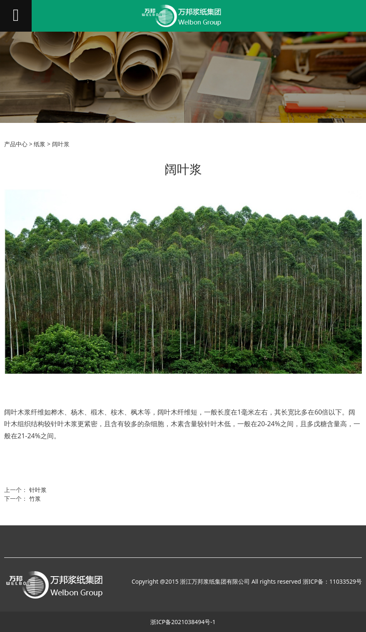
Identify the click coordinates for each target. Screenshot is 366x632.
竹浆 (35, 498)
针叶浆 (38, 490)
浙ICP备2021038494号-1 (183, 622)
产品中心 (15, 144)
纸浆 (39, 144)
